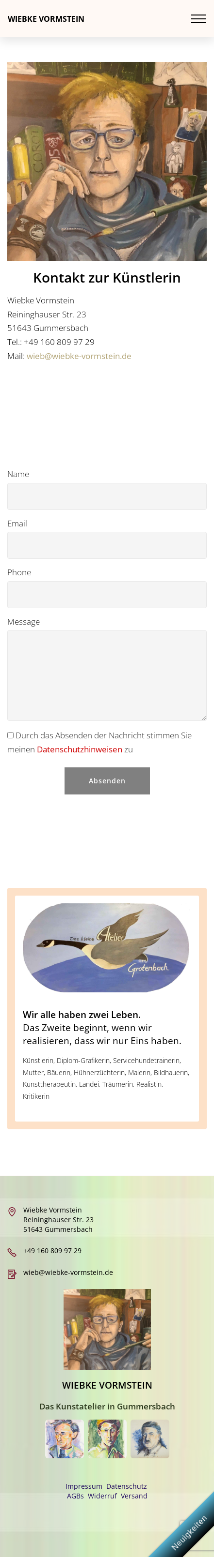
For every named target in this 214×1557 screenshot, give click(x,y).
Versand (134, 1495)
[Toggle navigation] (198, 19)
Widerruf (102, 1495)
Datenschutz (126, 1486)
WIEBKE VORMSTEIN (46, 19)
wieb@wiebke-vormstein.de (79, 355)
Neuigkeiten (189, 1532)
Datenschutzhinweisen (80, 749)
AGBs (75, 1495)
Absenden (107, 780)
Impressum (85, 1486)
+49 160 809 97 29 (52, 1250)
